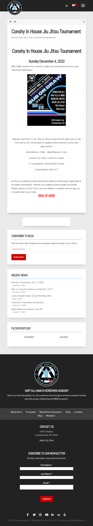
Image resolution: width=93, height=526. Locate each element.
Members (50, 416)
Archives (64, 337)
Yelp (64, 515)
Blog (40, 416)
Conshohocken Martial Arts (45, 38)
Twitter (34, 515)
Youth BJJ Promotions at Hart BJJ (27, 302)
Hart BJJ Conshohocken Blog (15, 22)
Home (10, 21)
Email (46, 483)
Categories (29, 337)
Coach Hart (18, 38)
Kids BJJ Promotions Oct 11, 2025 (27, 282)
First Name (46, 465)
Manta (58, 515)
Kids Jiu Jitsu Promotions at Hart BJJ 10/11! (32, 289)
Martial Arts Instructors (51, 412)
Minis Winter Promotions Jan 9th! (27, 309)
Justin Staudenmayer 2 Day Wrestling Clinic (31, 296)
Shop (68, 412)
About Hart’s (16, 412)
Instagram (40, 515)
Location (78, 412)
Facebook (28, 515)
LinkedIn (52, 515)
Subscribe (19, 257)
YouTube (46, 515)
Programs (31, 412)
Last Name (46, 474)
